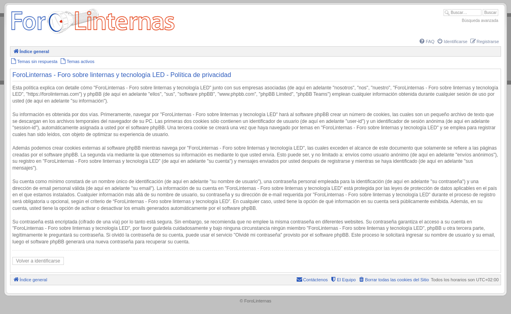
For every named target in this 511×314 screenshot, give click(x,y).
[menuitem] (426, 41)
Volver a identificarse (38, 261)
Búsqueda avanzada (480, 20)
